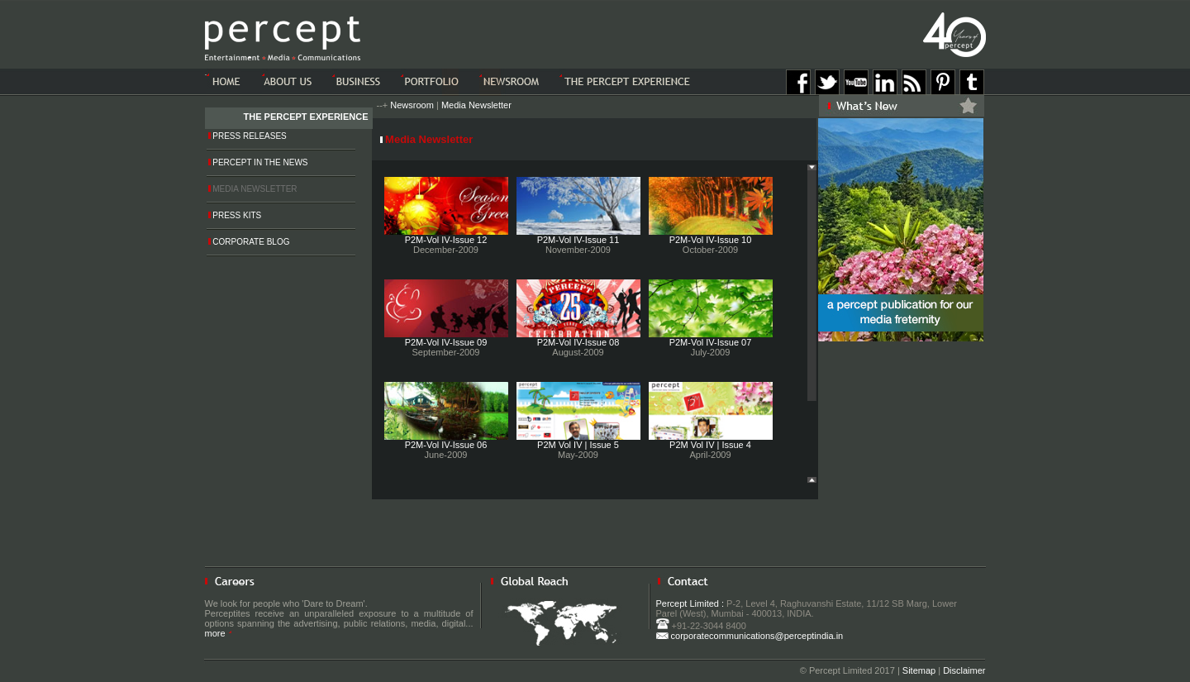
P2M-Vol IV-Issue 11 (578, 240)
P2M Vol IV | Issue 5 (578, 445)
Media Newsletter (476, 105)
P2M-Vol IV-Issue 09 (446, 342)
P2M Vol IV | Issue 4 (710, 445)
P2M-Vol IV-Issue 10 (710, 240)
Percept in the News (258, 162)
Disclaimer (964, 670)
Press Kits (235, 215)
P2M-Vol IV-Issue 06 (446, 445)
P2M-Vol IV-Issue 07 (710, 342)
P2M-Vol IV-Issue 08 (578, 342)
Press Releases (247, 136)
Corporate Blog (249, 241)
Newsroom (412, 105)
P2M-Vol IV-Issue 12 (446, 240)
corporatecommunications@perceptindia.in (750, 636)
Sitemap (918, 670)
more (218, 633)
